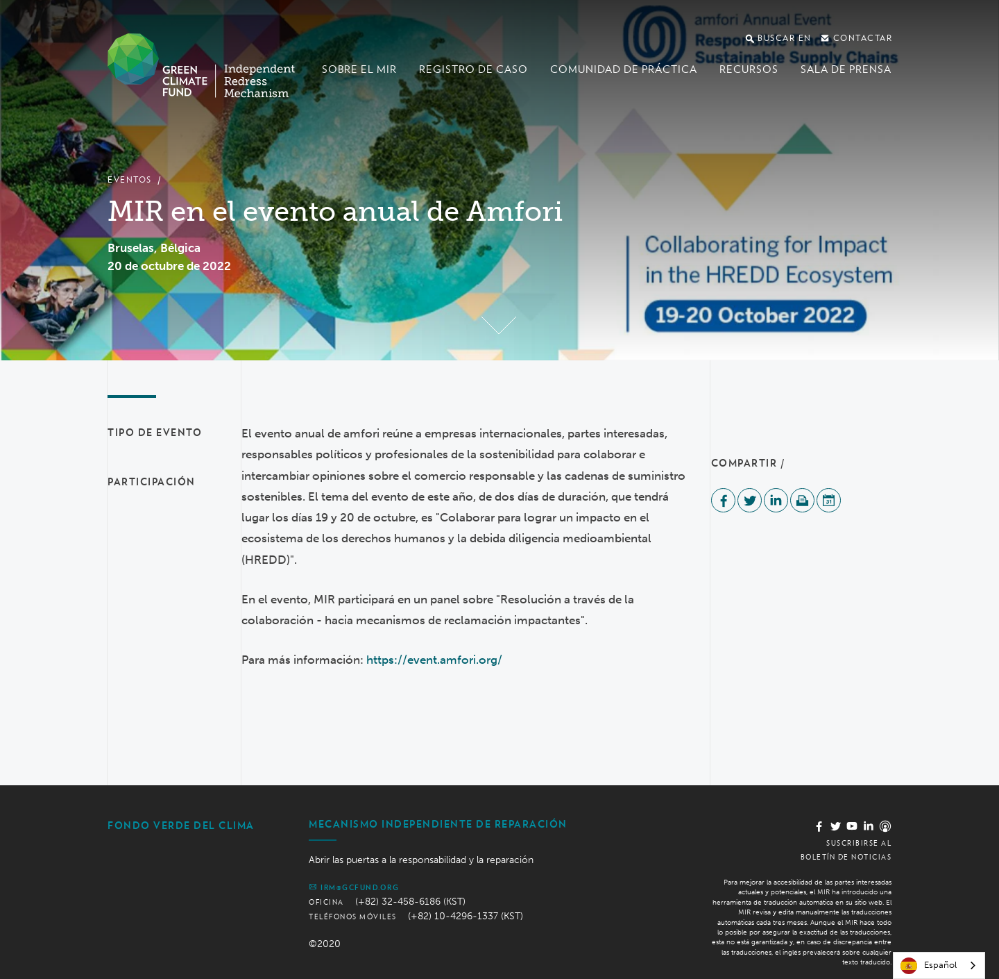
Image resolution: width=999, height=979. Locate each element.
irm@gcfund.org (354, 886)
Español (928, 965)
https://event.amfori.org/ (434, 660)
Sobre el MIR (359, 69)
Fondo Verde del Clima (181, 825)
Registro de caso (473, 69)
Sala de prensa (846, 69)
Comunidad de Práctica (623, 69)
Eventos (130, 179)
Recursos (748, 69)
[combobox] (939, 965)
